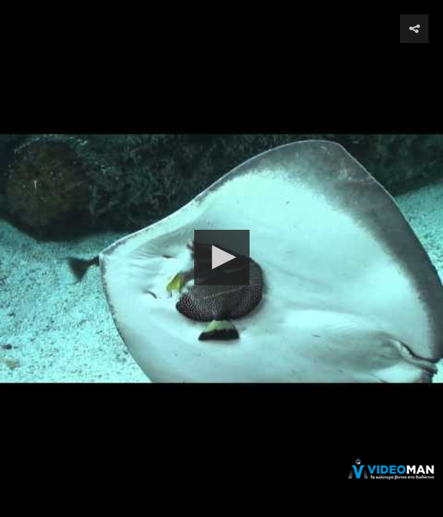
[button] (222, 257)
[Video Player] (221, 258)
